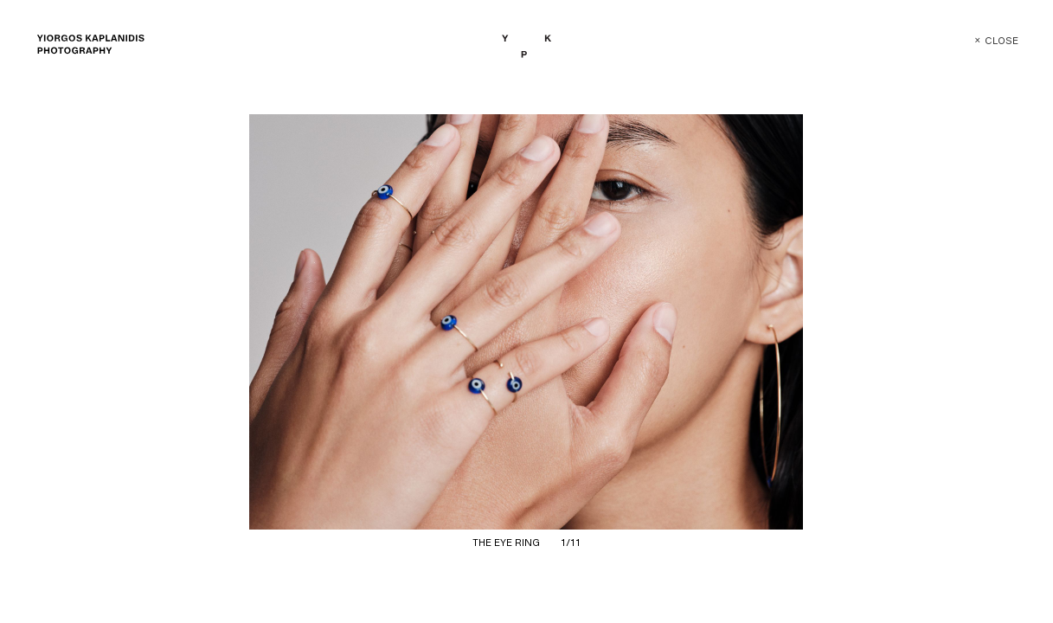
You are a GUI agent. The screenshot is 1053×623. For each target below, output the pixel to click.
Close (984, 41)
